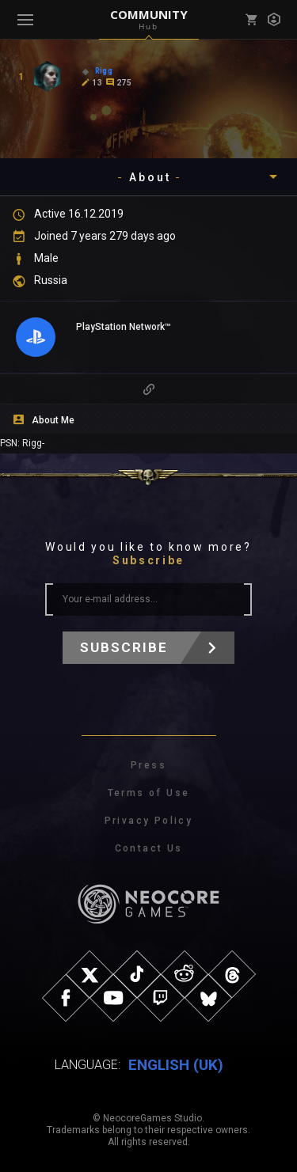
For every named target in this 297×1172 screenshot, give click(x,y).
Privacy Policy (149, 820)
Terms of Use (149, 792)
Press (148, 765)
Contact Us (149, 848)
